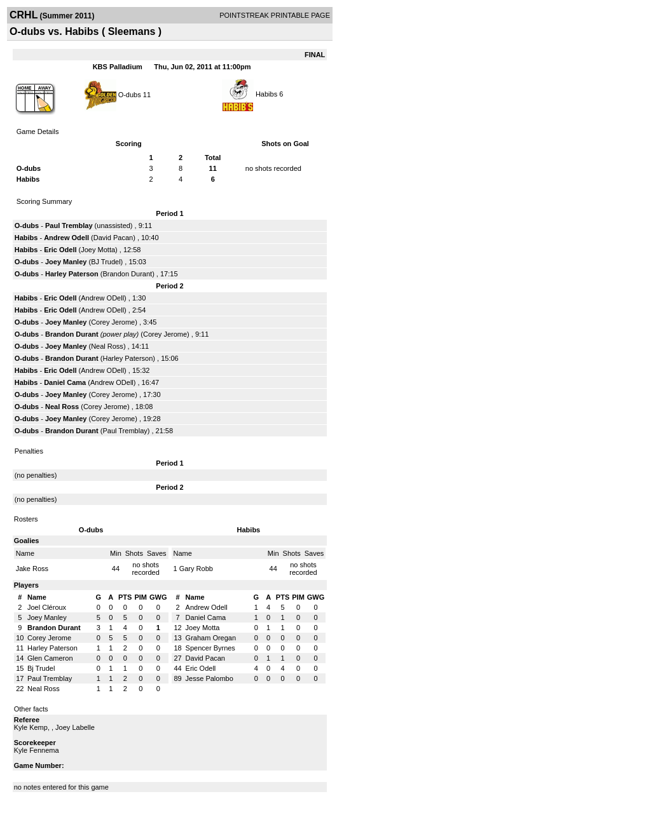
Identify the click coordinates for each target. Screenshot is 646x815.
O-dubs (129, 94)
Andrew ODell (102, 298)
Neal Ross (107, 346)
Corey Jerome (113, 322)
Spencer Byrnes (210, 648)
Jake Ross (32, 568)
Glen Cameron (50, 658)
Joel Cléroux (46, 607)
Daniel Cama (65, 382)
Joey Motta (98, 249)
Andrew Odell (66, 237)
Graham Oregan (211, 638)
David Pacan (113, 237)
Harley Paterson (72, 274)
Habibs (266, 94)
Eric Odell (60, 249)
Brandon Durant (127, 274)
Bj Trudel (41, 668)
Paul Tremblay (69, 225)
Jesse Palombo (209, 678)
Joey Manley (65, 262)
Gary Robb (196, 568)
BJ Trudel (105, 262)
